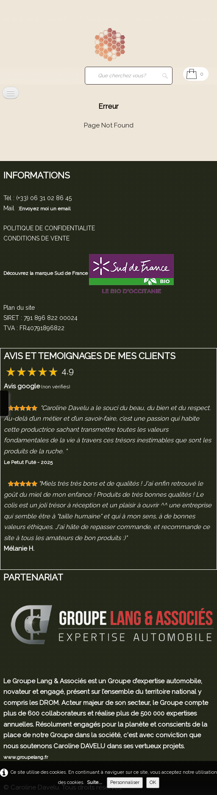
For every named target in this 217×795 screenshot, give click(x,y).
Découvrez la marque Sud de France (46, 273)
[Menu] (10, 93)
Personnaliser (124, 782)
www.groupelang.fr (25, 757)
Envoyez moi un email (44, 209)
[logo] (19, 45)
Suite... (94, 782)
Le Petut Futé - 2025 (28, 462)
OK (153, 782)
